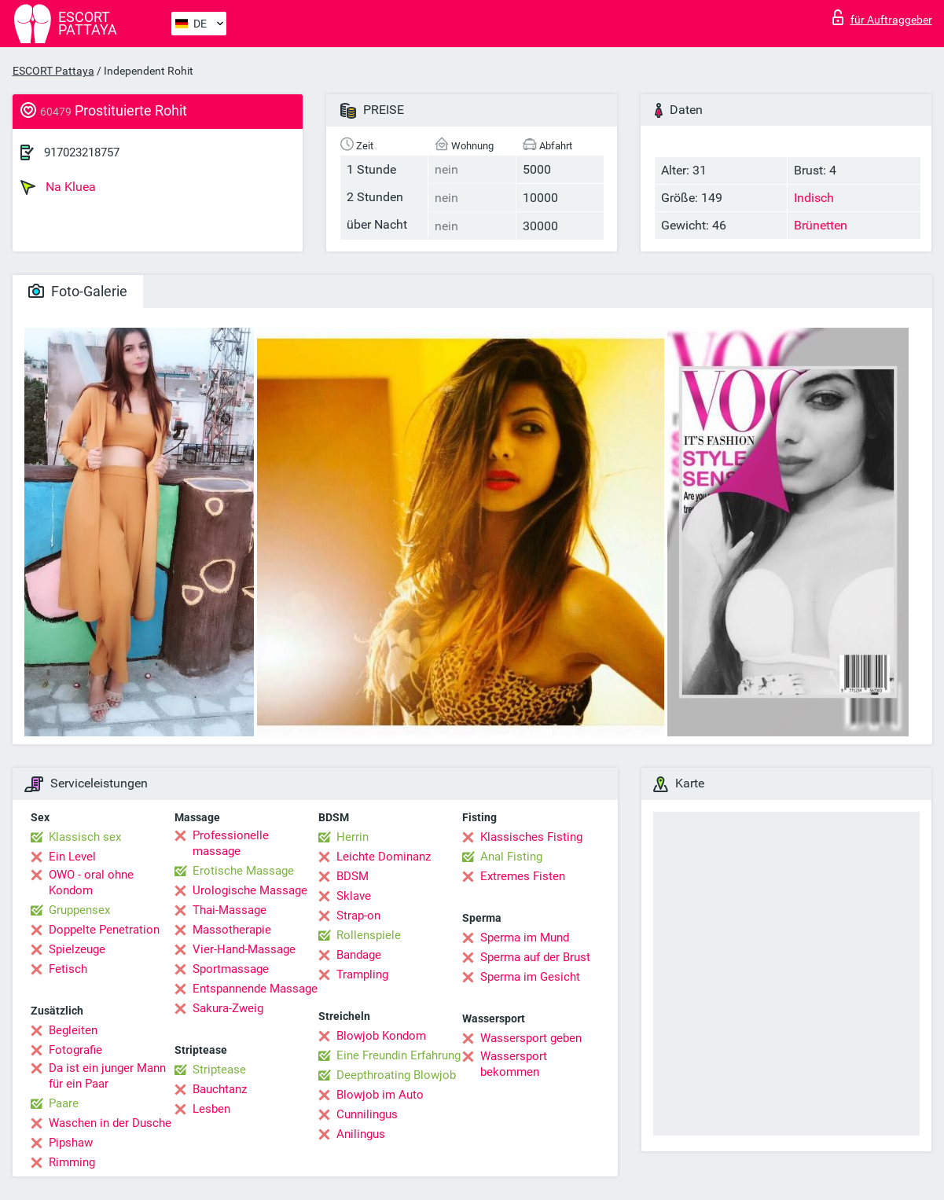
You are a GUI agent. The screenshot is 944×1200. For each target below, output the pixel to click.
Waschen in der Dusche (110, 1123)
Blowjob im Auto (380, 1095)
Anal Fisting (511, 857)
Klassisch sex (85, 837)
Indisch (814, 197)
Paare (64, 1103)
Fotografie (75, 1050)
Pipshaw (71, 1143)
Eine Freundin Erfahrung (398, 1055)
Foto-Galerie (77, 291)
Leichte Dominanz (383, 857)
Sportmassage (231, 969)
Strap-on (358, 915)
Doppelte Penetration (104, 930)
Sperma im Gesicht (530, 977)
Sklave (353, 896)
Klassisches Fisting (531, 837)
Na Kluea (58, 187)
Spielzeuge (77, 949)
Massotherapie (232, 930)
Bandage (358, 955)
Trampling (362, 974)
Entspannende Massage (255, 989)
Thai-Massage (229, 910)
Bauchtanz (220, 1089)
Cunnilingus (367, 1114)
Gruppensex (79, 910)
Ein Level (72, 857)
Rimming (72, 1162)
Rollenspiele (368, 935)
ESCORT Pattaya (53, 70)
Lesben (211, 1109)
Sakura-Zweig (228, 1008)
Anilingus (360, 1134)
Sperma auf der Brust (535, 957)
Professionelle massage (231, 843)
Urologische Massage (250, 890)
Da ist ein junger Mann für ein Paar (107, 1076)
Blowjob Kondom (381, 1036)
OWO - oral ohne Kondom (91, 882)
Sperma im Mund (524, 937)
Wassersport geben (531, 1038)
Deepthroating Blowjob (396, 1075)
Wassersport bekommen (513, 1064)
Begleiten (73, 1030)
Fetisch (68, 969)
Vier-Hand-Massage (244, 949)
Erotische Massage (243, 871)
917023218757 (81, 152)
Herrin (352, 837)
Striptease (219, 1069)
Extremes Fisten (522, 876)
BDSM (352, 876)
